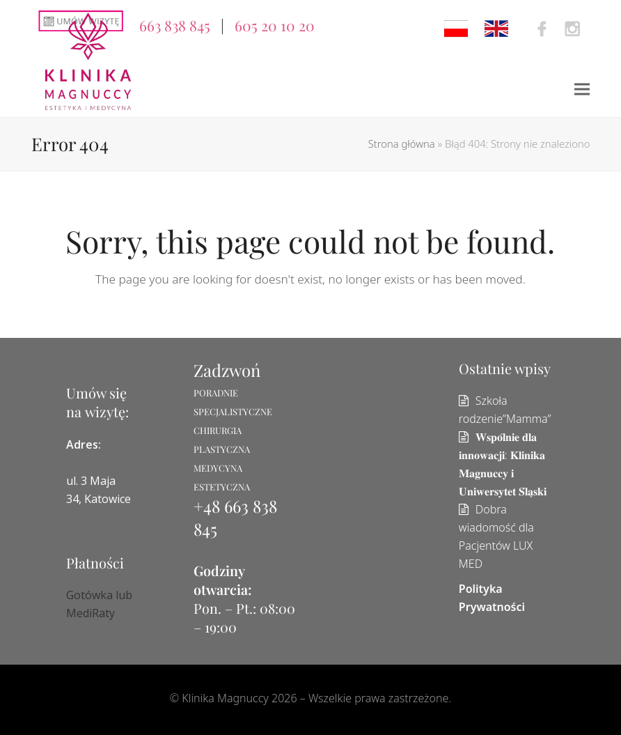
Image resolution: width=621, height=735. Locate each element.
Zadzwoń (227, 370)
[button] (582, 89)
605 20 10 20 (275, 25)
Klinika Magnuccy (225, 698)
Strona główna (401, 143)
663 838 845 (174, 25)
